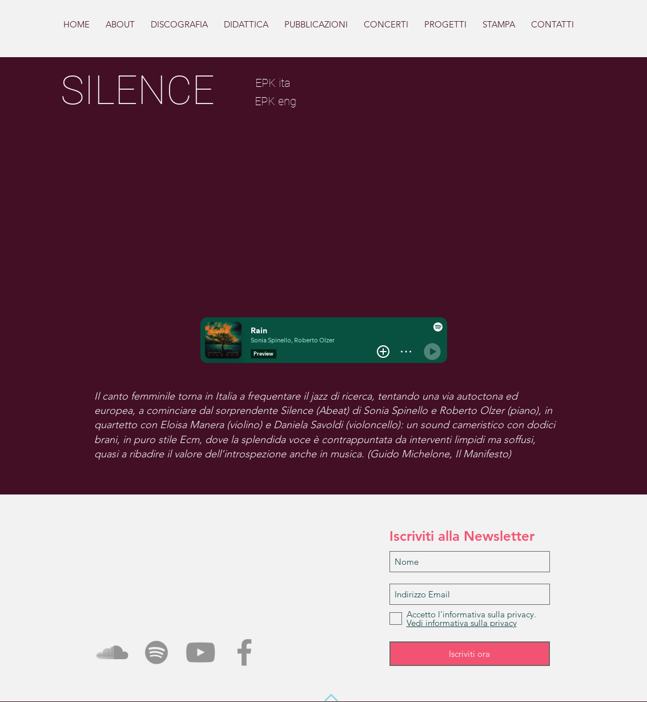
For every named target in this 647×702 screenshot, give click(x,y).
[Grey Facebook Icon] (244, 652)
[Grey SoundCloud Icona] (112, 652)
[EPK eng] (276, 100)
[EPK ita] (273, 82)
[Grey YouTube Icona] (200, 652)
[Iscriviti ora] (469, 653)
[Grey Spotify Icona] (156, 652)
